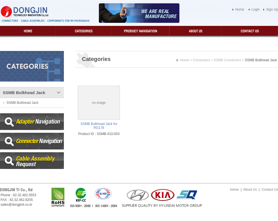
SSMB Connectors (227, 60)
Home (239, 9)
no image (99, 103)
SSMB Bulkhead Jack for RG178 (99, 126)
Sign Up (272, 9)
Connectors (201, 60)
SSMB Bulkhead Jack (22, 103)
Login (256, 9)
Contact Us (270, 189)
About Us (250, 189)
